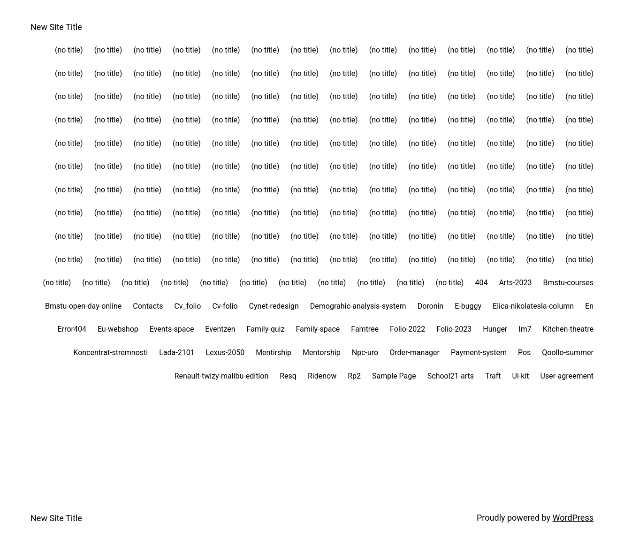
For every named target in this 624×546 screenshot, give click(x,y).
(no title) (69, 50)
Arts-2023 (515, 282)
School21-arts (450, 376)
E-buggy (468, 306)
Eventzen (220, 329)
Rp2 (354, 376)
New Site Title (56, 27)
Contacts (148, 306)
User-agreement (567, 376)
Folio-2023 (454, 329)
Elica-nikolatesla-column (533, 306)
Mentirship (273, 352)
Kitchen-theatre (568, 329)
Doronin (431, 306)
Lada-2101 (176, 352)
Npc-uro (365, 352)
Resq (288, 376)
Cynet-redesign (274, 306)
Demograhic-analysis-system (358, 306)
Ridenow (322, 376)
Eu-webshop (118, 329)
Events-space (172, 329)
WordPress (573, 518)
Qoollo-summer (568, 352)
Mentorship (322, 352)
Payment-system (479, 352)
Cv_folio (187, 306)
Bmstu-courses (568, 282)
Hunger (495, 329)
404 (481, 282)
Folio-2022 (407, 329)
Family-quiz (266, 329)
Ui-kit (520, 376)
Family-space (318, 329)
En (589, 306)
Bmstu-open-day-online (83, 306)
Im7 (524, 329)
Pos (524, 352)
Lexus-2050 (225, 352)
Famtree (365, 329)
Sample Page (394, 376)
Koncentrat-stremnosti (110, 352)
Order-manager (414, 352)
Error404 (72, 329)
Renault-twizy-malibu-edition (222, 376)
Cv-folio (224, 306)
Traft (493, 376)
